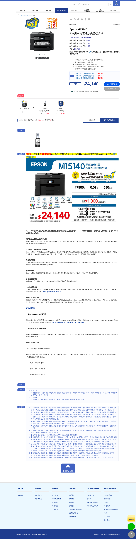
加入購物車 (110, 120)
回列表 (116, 24)
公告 (89, 52)
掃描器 (71, 506)
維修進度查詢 (56, 499)
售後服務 (35, 10)
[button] (40, 55)
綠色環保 (107, 506)
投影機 (71, 499)
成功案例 (107, 516)
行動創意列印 (30, 308)
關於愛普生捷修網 (100, 10)
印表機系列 (38, 495)
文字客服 (55, 509)
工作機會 (107, 520)
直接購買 (112, 84)
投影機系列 (38, 499)
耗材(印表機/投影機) (75, 509)
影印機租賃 (90, 495)
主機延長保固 (73, 513)
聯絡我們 (113, 10)
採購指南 (74, 10)
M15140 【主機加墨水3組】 (85, 78)
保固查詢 (55, 502)
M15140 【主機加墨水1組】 (85, 73)
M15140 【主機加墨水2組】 (85, 76)
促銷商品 (25, 15)
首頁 (21, 15)
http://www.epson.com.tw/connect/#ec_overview (68, 322)
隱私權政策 (27, 534)
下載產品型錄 (42, 58)
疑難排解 (55, 506)
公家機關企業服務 (87, 10)
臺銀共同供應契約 (92, 502)
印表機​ (71, 495)
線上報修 (55, 495)
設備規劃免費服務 (92, 506)
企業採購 (112, 89)
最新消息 (23, 10)
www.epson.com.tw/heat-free (52, 291)
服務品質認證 (108, 495)
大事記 (106, 502)
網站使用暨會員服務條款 (39, 534)
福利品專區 (72, 516)
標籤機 (71, 502)
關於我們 (107, 499)
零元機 (89, 499)
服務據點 (48, 10)
